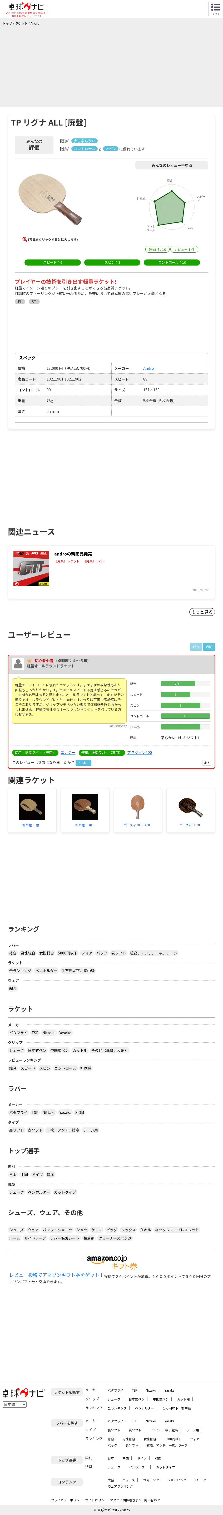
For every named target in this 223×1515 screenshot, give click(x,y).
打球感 (85, 1068)
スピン (44, 1068)
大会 (111, 1480)
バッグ (111, 1229)
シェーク (16, 1050)
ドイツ (37, 1174)
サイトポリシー (96, 1500)
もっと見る (202, 612)
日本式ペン (37, 1050)
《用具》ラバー (94, 561)
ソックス (128, 1229)
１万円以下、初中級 (78, 970)
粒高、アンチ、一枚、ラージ (153, 953)
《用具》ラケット (67, 561)
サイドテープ (35, 1238)
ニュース (128, 1480)
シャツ (81, 1229)
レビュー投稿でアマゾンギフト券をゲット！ (56, 1275)
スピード (28, 1068)
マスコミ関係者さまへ (126, 1500)
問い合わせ (152, 1500)
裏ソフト (16, 1130)
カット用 (80, 1050)
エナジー (68, 752)
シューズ (16, 1229)
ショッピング (176, 1480)
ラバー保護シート (65, 1238)
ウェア (33, 1229)
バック (101, 953)
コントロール (65, 1068)
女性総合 (46, 953)
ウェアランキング (120, 1486)
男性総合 (28, 953)
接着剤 (89, 1238)
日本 (13, 1174)
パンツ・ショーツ (57, 1229)
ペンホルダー (46, 970)
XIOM (79, 1112)
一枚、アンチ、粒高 (63, 1130)
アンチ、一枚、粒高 (164, 1430)
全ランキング (20, 970)
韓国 (50, 1174)
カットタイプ (65, 1192)
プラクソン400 (139, 752)
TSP (35, 1032)
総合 (13, 953)
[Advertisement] (113, 65)
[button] (50, 199)
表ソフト (118, 953)
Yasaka (65, 1032)
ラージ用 (90, 1130)
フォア (86, 953)
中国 (24, 1174)
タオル (145, 1229)
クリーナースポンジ (114, 1238)
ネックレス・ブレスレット (177, 1229)
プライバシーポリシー (67, 1500)
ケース (96, 1229)
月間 (209, 646)
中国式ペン (59, 1050)
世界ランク (151, 1480)
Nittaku (49, 1032)
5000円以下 (67, 953)
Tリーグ (200, 1480)
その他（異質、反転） (109, 1050)
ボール (14, 1238)
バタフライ (18, 1032)
